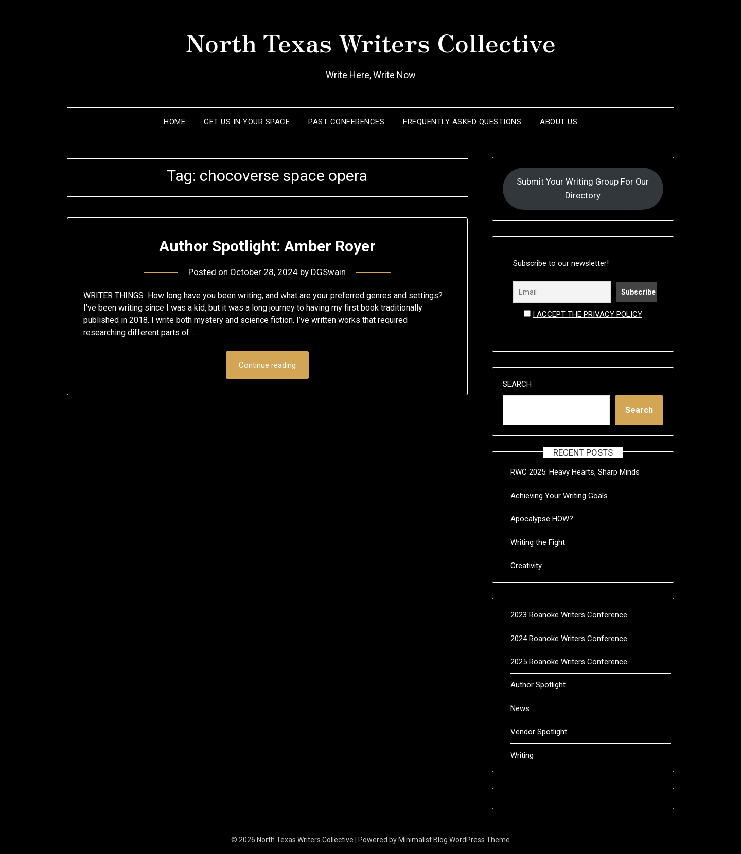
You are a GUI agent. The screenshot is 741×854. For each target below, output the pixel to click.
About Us (558, 121)
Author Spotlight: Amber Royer (267, 246)
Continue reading (267, 365)
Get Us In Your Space (247, 121)
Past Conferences (346, 121)
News (520, 708)
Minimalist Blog (423, 839)
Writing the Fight (537, 542)
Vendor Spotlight (538, 731)
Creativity (526, 565)
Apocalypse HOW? (541, 518)
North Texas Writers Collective (371, 42)
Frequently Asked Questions (462, 121)
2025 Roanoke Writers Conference (568, 661)
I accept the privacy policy (587, 314)
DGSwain (328, 272)
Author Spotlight (538, 684)
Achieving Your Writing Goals (559, 495)
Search (517, 384)
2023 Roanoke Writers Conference (568, 615)
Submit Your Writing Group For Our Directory (583, 188)
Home (174, 121)
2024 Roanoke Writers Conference (568, 638)
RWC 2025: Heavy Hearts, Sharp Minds (575, 472)
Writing (522, 755)
